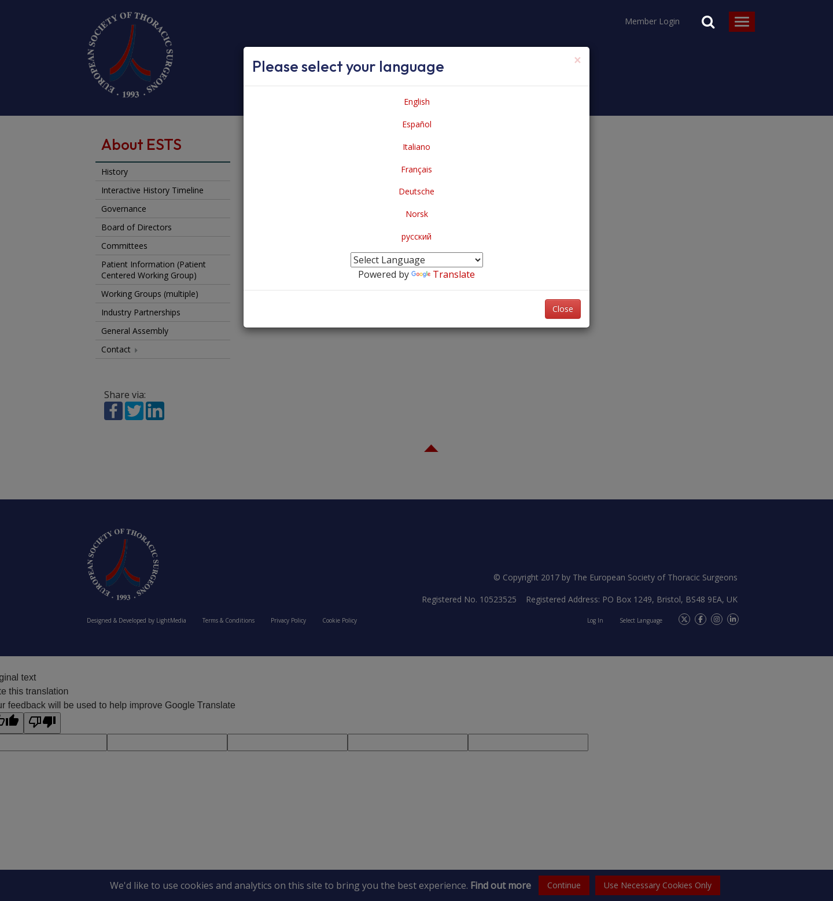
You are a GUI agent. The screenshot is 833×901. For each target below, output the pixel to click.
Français (416, 169)
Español (417, 124)
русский (416, 236)
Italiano (416, 146)
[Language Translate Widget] (417, 259)
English (417, 101)
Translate (443, 274)
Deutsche (416, 191)
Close (562, 308)
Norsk (417, 213)
